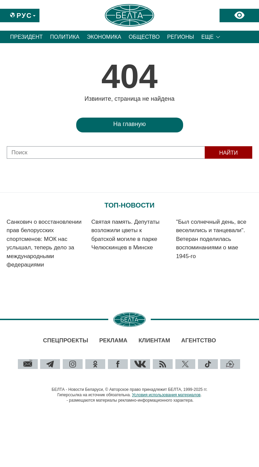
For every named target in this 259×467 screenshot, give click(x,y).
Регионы (180, 37)
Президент (26, 37)
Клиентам (154, 340)
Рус (24, 15)
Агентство (198, 340)
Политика (65, 37)
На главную (129, 124)
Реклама (113, 340)
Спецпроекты (65, 340)
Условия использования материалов (166, 395)
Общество (144, 37)
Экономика (104, 37)
